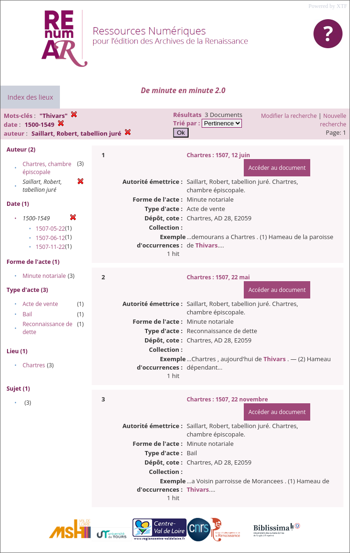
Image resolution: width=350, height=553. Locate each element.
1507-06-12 (50, 238)
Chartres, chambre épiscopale (46, 168)
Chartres (33, 365)
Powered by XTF (327, 6)
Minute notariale (44, 276)
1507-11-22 (50, 247)
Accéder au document (277, 168)
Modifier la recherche (289, 116)
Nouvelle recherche (333, 120)
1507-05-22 (50, 229)
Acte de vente (40, 304)
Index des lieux (30, 97)
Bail (27, 314)
